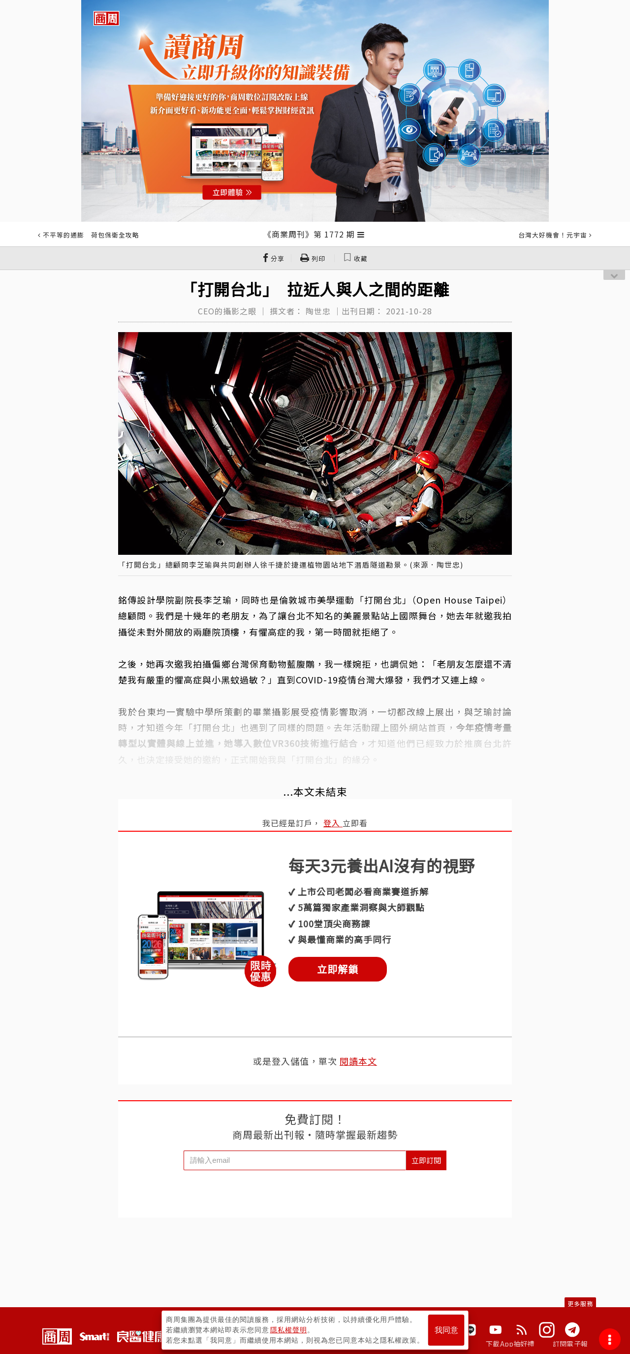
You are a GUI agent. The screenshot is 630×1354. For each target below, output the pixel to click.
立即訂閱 (426, 1160)
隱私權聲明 (288, 1330)
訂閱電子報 (570, 1344)
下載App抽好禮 (510, 1344)
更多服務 (580, 1303)
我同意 (446, 1330)
